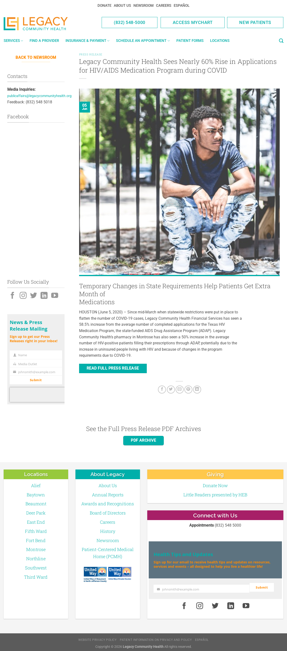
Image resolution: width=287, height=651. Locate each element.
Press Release (90, 54)
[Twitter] (33, 296)
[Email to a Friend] (180, 390)
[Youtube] (54, 296)
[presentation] (41, 394)
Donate (104, 5)
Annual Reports (107, 495)
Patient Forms (190, 40)
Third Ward (36, 577)
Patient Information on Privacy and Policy (156, 637)
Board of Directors (108, 513)
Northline (36, 558)
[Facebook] (12, 296)
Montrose (36, 549)
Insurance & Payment (87, 40)
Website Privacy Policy (97, 637)
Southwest (36, 568)
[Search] (281, 41)
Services (13, 40)
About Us (122, 5)
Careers (163, 5)
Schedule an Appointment (143, 40)
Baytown (36, 495)
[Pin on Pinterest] (188, 390)
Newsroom (143, 5)
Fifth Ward (36, 531)
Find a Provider (44, 40)
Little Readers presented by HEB (215, 495)
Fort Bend (36, 540)
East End (36, 522)
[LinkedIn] (44, 296)
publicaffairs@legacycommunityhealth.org (39, 96)
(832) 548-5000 (129, 22)
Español (181, 5)
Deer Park (36, 513)
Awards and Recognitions (107, 504)
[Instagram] (23, 296)
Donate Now (215, 485)
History (107, 531)
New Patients (255, 22)
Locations (220, 40)
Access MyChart (193, 22)
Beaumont (35, 504)
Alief (36, 485)
